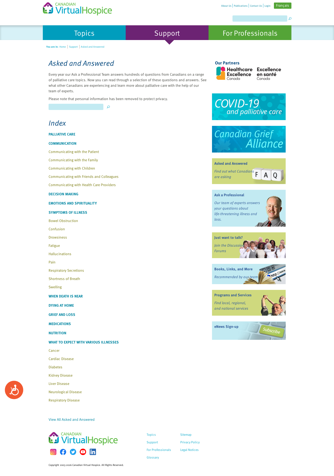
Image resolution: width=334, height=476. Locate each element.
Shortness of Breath (64, 278)
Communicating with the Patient (74, 151)
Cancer (54, 350)
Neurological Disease (65, 392)
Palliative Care (62, 134)
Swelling (55, 287)
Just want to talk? (228, 237)
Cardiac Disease (61, 358)
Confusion (57, 229)
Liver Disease (59, 383)
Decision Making (63, 194)
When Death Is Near (66, 296)
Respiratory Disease (64, 400)
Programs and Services (233, 295)
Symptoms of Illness (68, 212)
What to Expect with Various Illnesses (84, 342)
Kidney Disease (61, 375)
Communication (62, 143)
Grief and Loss (62, 314)
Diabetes (55, 367)
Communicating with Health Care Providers (82, 185)
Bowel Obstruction (63, 220)
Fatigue (54, 245)
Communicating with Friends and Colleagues (84, 176)
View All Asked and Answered (72, 419)
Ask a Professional (229, 195)
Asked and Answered (230, 163)
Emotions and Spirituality (73, 203)
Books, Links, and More (233, 269)
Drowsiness (58, 237)
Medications (60, 323)
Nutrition (57, 333)
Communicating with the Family (73, 160)
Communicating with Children (72, 168)
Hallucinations (60, 254)
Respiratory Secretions (66, 270)
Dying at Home (61, 305)
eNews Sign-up (226, 326)
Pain (52, 262)
